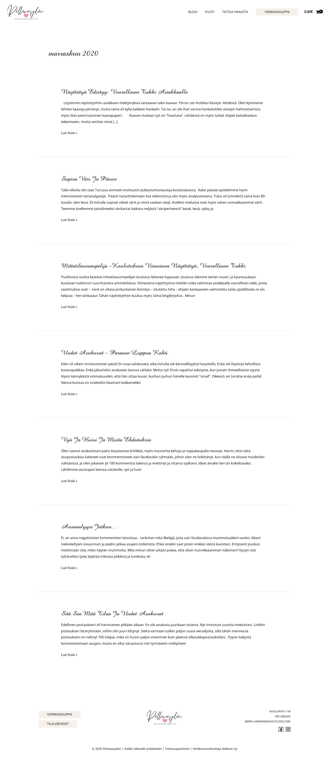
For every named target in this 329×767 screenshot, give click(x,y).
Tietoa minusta (236, 12)
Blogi (196, 12)
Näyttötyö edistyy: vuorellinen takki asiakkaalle (124, 92)
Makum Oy (229, 749)
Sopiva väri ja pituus (89, 178)
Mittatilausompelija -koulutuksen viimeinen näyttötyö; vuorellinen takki (153, 265)
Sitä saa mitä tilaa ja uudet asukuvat (112, 613)
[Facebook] (281, 729)
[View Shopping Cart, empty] (312, 12)
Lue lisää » (69, 133)
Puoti (212, 12)
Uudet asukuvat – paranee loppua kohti (114, 352)
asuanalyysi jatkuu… (89, 526)
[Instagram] (288, 729)
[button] (277, 12)
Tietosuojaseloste (177, 749)
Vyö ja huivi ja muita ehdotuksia (106, 439)
